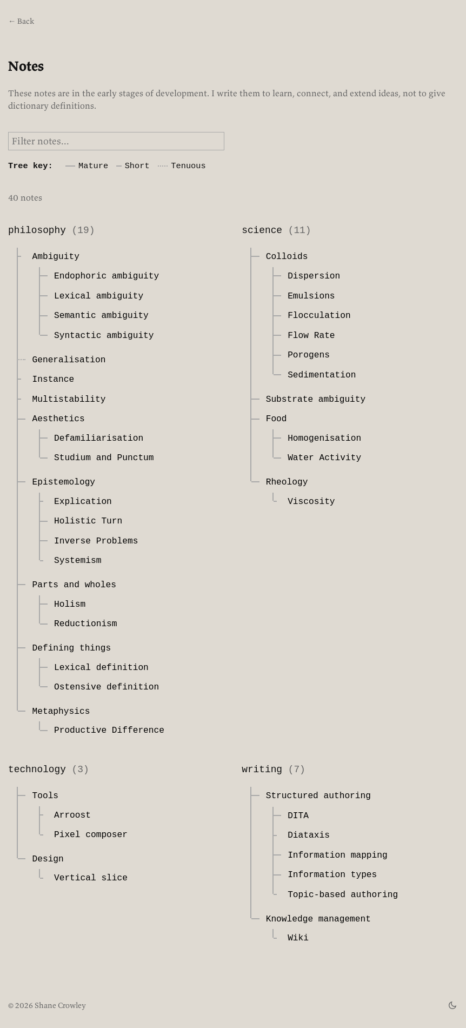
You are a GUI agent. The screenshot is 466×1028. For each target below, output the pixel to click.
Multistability (68, 399)
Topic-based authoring (343, 895)
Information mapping (338, 855)
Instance (53, 379)
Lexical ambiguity (98, 296)
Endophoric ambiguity (106, 276)
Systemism (77, 561)
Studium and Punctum (104, 458)
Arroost (72, 815)
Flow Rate (311, 336)
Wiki (298, 938)
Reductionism (85, 624)
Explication (83, 502)
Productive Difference (109, 730)
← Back (21, 21)
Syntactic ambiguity (104, 336)
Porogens (309, 355)
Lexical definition (101, 668)
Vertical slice (91, 878)
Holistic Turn (88, 521)
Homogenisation (324, 438)
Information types (332, 875)
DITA (298, 816)
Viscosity (311, 502)
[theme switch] (452, 1005)
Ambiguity (55, 257)
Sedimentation (322, 375)
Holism (69, 604)
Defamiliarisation (98, 438)
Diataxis (309, 835)
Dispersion (314, 276)
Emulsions (311, 296)
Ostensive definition (106, 687)
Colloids (287, 257)
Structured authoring (318, 796)
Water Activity (324, 458)
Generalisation (68, 360)
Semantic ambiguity (101, 316)
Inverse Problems (96, 541)
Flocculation (319, 316)
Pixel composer (91, 835)
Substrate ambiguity (316, 399)
